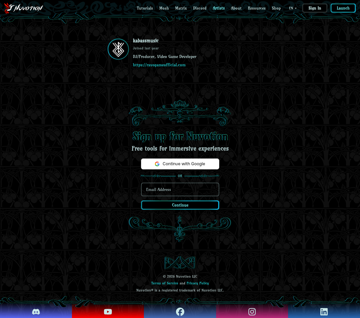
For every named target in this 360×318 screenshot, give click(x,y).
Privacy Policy (198, 283)
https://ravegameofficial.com (159, 65)
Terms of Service (164, 283)
